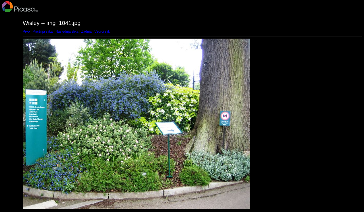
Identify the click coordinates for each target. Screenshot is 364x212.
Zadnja (86, 31)
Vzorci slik (102, 31)
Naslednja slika (66, 31)
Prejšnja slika (42, 31)
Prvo (26, 31)
